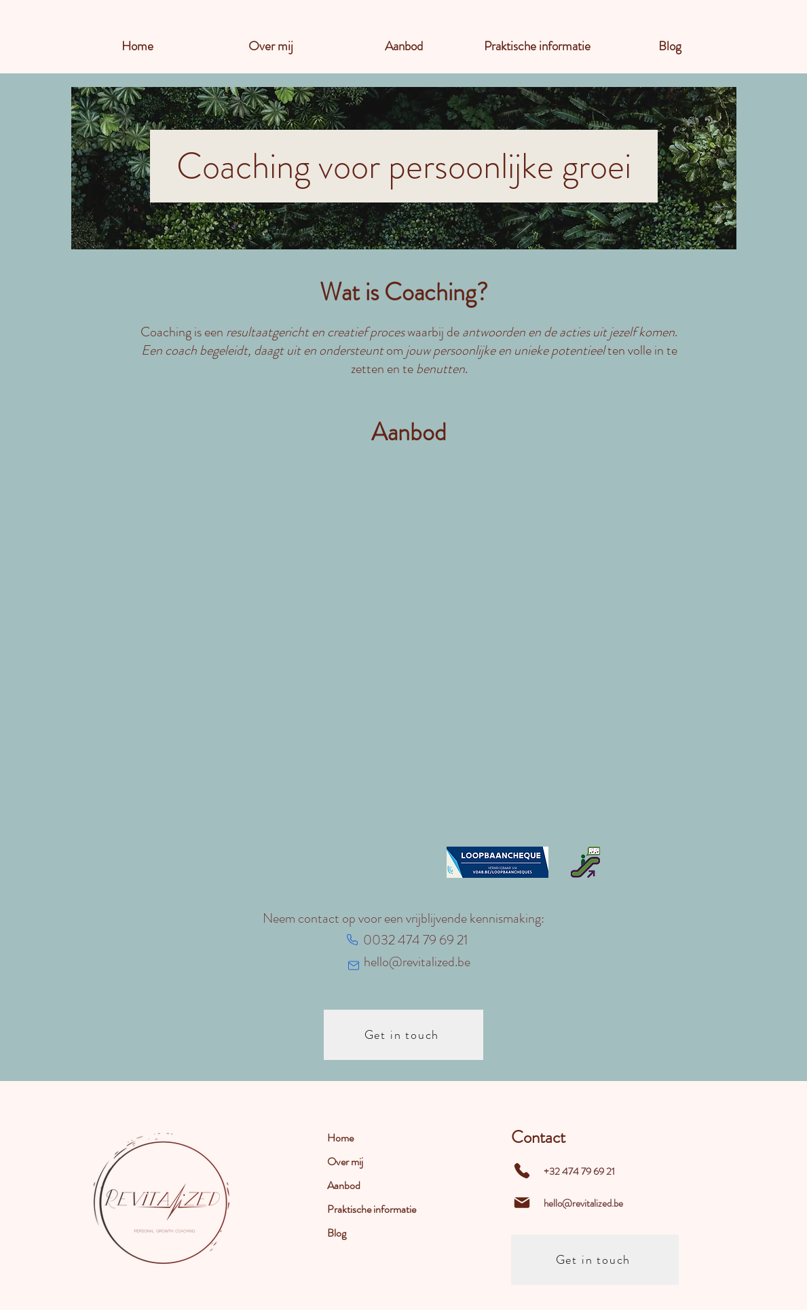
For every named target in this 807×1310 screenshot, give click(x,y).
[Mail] (353, 965)
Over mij (345, 1161)
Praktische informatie (371, 1209)
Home (340, 1138)
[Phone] (352, 939)
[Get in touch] (403, 1035)
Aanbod (343, 1185)
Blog (336, 1233)
